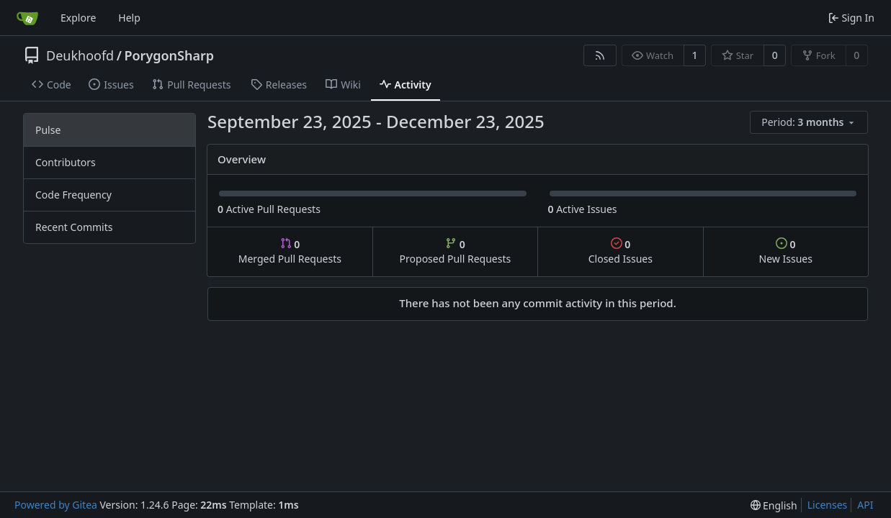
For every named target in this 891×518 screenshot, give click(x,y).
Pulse (48, 130)
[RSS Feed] (600, 55)
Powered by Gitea (55, 505)
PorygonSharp (169, 55)
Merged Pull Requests (289, 251)
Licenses (827, 505)
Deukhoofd (80, 55)
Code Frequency (73, 194)
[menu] (809, 122)
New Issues (785, 251)
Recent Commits (73, 227)
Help (129, 17)
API (865, 505)
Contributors (65, 162)
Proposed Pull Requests (455, 251)
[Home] (27, 18)
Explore (78, 17)
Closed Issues (620, 251)
